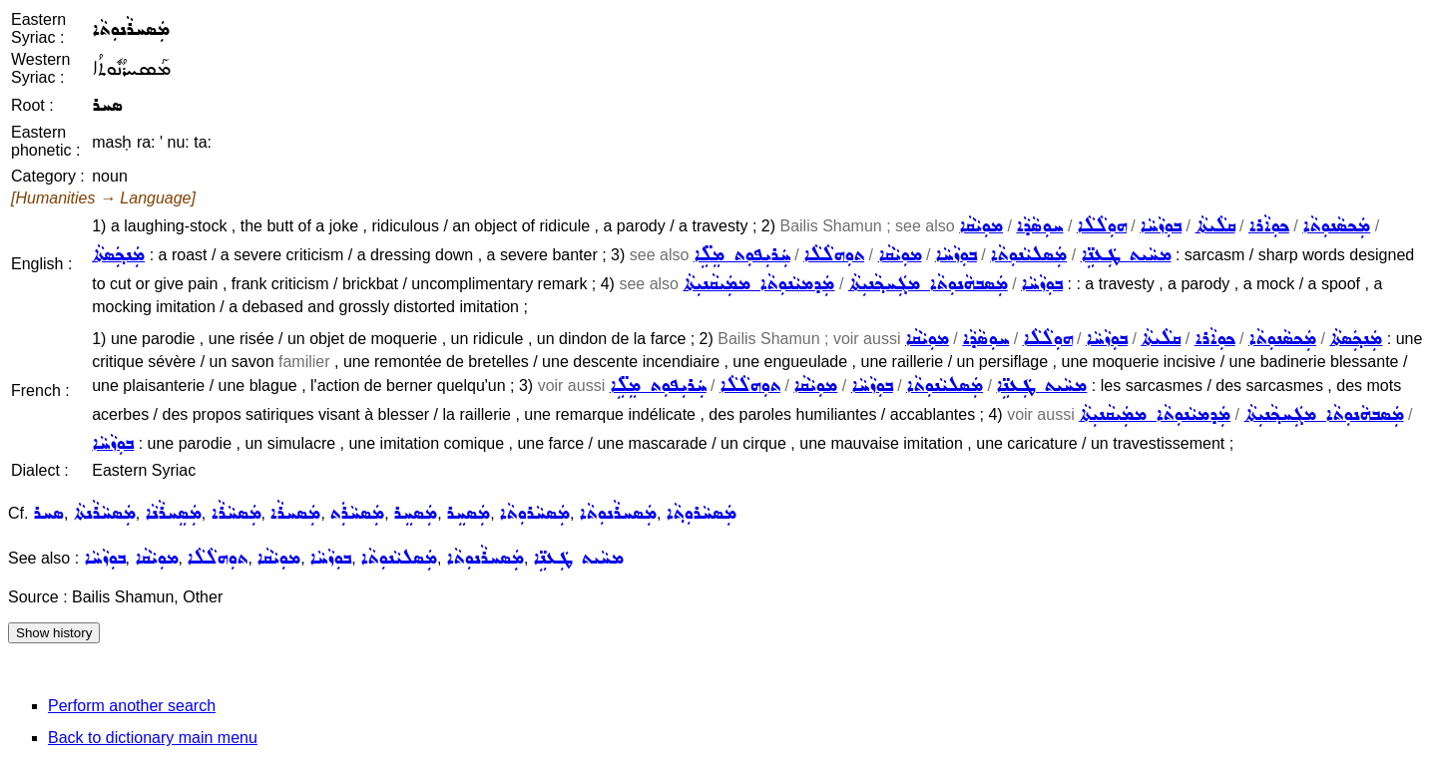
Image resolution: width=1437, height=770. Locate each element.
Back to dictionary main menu (152, 737)
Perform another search (132, 705)
